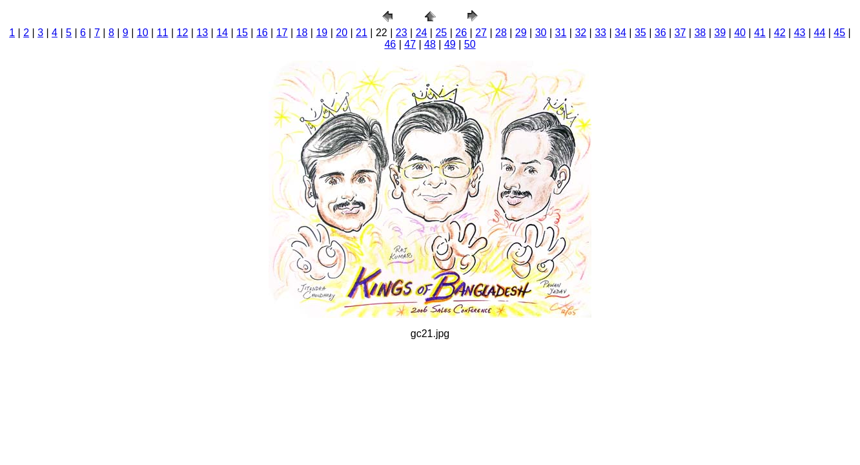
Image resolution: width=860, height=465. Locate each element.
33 (600, 32)
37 (680, 32)
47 (410, 44)
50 (470, 44)
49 (450, 44)
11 (163, 32)
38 (700, 32)
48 (430, 44)
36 (660, 32)
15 (242, 32)
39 (720, 32)
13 (202, 32)
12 (183, 32)
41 (760, 32)
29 (521, 32)
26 (461, 32)
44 (820, 32)
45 (839, 32)
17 (282, 32)
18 (302, 32)
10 (142, 32)
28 (501, 32)
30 (541, 32)
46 (390, 44)
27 (481, 32)
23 (401, 32)
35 (640, 32)
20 (341, 32)
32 (580, 32)
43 (800, 32)
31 (561, 32)
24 (421, 32)
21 (361, 32)
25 (441, 32)
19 (321, 32)
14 (222, 32)
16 (262, 32)
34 (620, 32)
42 (780, 32)
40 (740, 32)
